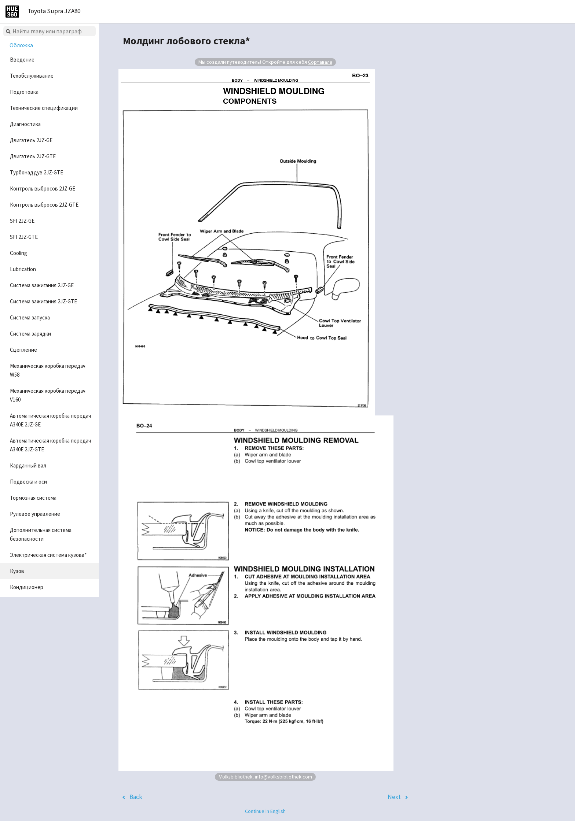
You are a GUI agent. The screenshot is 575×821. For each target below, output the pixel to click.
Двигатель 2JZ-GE (31, 140)
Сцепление (23, 349)
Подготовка (24, 91)
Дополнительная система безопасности (41, 534)
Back (135, 797)
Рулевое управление (35, 513)
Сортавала (320, 62)
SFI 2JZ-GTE (24, 236)
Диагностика (25, 124)
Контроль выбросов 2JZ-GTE (44, 204)
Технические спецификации (44, 107)
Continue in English (265, 811)
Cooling (18, 252)
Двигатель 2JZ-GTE (33, 156)
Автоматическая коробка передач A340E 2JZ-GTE (50, 445)
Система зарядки (30, 333)
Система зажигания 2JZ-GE (42, 285)
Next (394, 797)
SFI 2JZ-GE (22, 220)
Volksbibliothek (235, 776)
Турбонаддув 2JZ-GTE (36, 172)
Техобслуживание (32, 75)
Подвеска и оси (28, 481)
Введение (22, 59)
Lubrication (23, 269)
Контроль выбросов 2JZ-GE (42, 188)
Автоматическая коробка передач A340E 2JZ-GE (50, 420)
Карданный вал (28, 465)
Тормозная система (33, 497)
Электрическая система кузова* (48, 554)
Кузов (17, 570)
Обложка (21, 45)
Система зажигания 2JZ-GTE (43, 301)
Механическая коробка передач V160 (47, 395)
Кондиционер (26, 587)
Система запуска (30, 317)
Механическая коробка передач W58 (47, 370)
